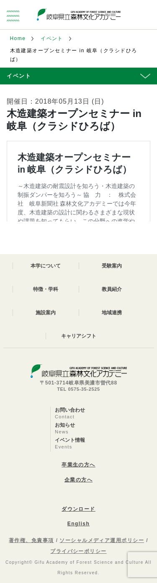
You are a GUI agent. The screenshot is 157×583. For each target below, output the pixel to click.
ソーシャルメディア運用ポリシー (101, 540)
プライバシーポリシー (78, 551)
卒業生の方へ (78, 465)
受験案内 (112, 266)
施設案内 (46, 313)
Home (18, 38)
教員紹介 (112, 289)
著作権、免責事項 (31, 540)
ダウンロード (78, 509)
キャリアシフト (78, 336)
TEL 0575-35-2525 (78, 389)
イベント (52, 38)
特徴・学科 (45, 289)
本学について (46, 266)
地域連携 (112, 313)
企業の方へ (78, 480)
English (78, 524)
